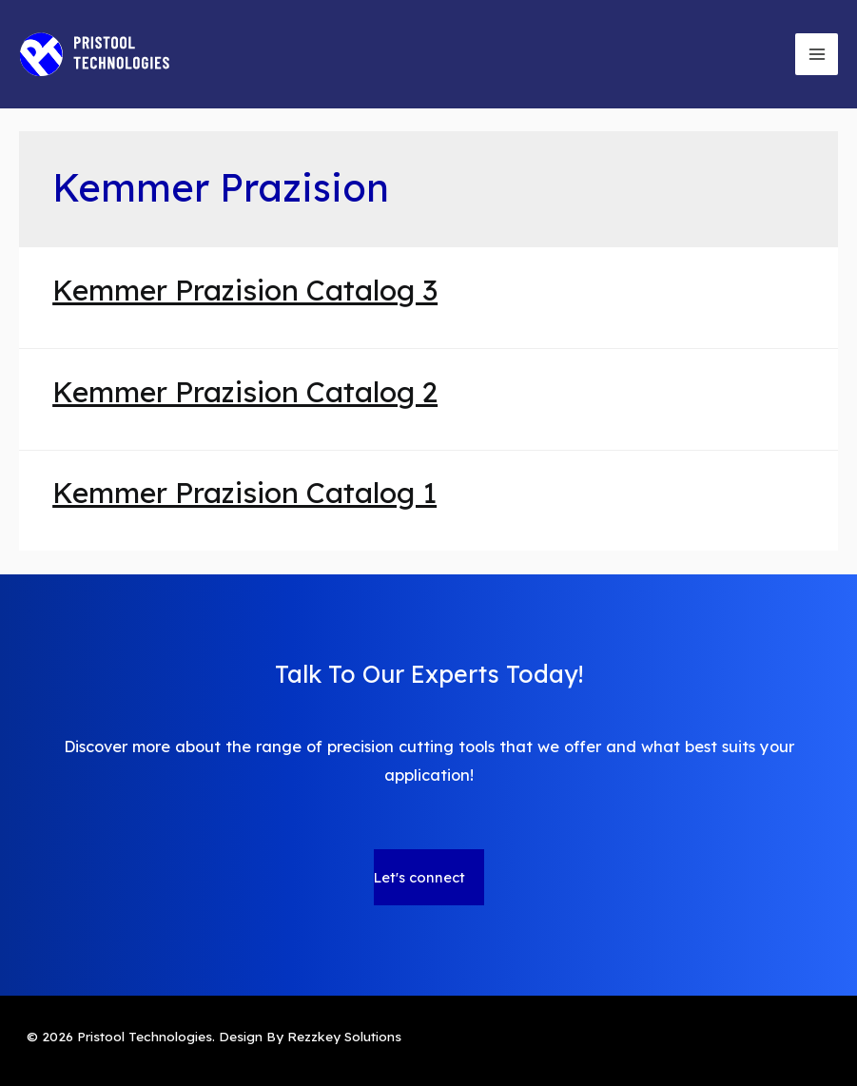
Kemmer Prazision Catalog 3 (245, 290)
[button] (429, 877)
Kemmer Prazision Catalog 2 (245, 392)
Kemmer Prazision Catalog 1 (244, 493)
